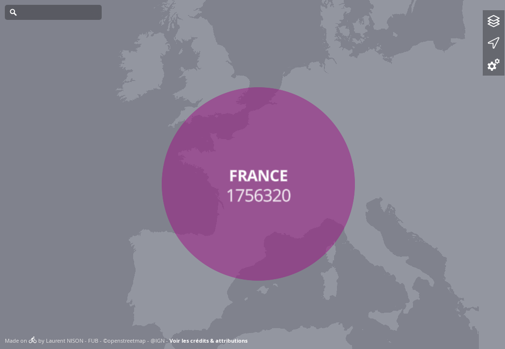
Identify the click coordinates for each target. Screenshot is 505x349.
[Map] (252, 174)
